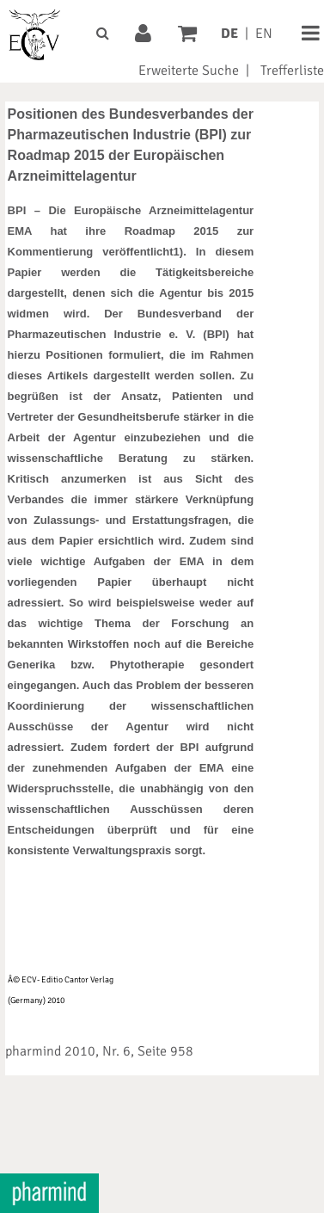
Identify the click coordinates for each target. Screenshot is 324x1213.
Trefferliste (292, 70)
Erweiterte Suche (188, 70)
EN (263, 33)
